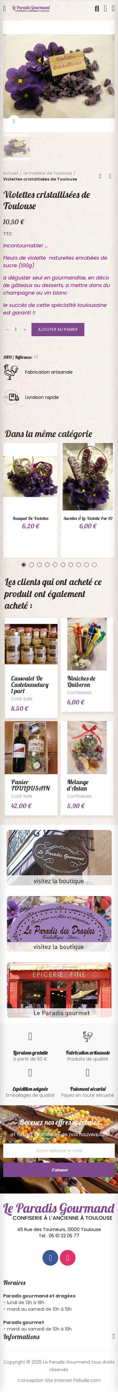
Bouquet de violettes (30, 518)
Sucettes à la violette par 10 (87, 518)
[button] (23, 564)
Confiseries (79, 692)
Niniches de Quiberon (81, 681)
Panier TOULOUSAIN (30, 785)
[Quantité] (15, 329)
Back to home (102, 176)
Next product (110, 176)
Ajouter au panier (58, 329)
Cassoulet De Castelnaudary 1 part (29, 684)
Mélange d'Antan (77, 785)
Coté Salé (21, 699)
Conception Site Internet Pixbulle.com (59, 1380)
